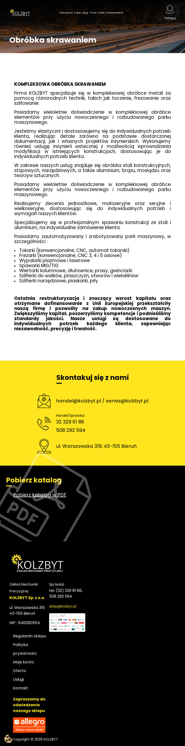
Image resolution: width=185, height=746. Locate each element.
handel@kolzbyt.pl (78, 400)
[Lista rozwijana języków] (157, 13)
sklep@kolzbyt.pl (62, 606)
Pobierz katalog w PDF (39, 494)
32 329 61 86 (70, 421)
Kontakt (101, 13)
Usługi (85, 13)
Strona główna (66, 13)
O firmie (93, 13)
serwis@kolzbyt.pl (127, 400)
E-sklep (77, 13)
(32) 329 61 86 (69, 590)
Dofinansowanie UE (114, 13)
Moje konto (23, 662)
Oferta (19, 670)
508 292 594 (70, 430)
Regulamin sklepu (29, 636)
